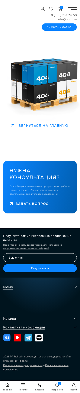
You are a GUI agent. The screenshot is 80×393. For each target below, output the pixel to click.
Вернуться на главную (40, 125)
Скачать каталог (59, 27)
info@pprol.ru (67, 19)
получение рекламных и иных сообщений (26, 248)
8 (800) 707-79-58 (64, 15)
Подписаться (40, 268)
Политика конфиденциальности (22, 365)
